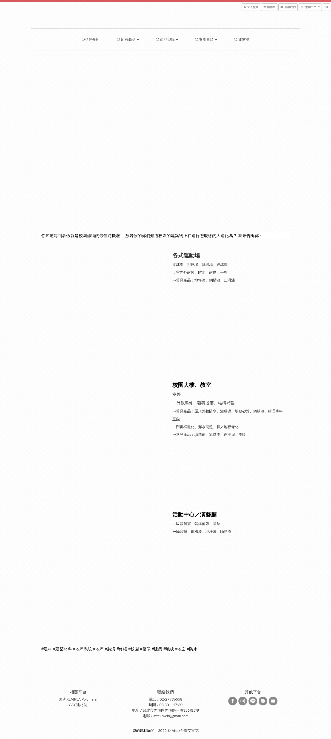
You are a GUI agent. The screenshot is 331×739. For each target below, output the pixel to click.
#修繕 (122, 649)
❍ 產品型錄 (167, 39)
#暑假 (145, 649)
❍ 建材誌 (241, 39)
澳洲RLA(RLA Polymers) (78, 699)
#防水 (192, 649)
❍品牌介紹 (91, 39)
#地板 (168, 649)
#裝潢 (110, 649)
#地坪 (98, 649)
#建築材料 (62, 649)
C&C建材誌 (78, 704)
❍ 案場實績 (206, 39)
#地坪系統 (82, 649)
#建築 (157, 649)
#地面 (180, 649)
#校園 (133, 649)
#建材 (46, 649)
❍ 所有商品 (128, 39)
